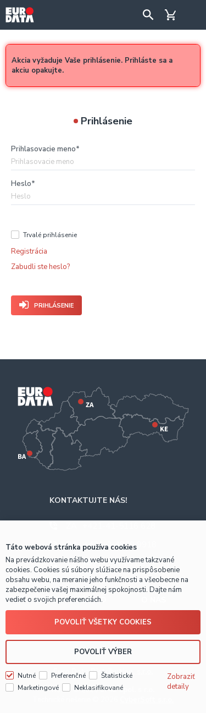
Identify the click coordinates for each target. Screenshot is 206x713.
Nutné (27, 675)
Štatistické (116, 675)
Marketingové (38, 687)
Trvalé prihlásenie (50, 235)
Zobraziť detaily (181, 682)
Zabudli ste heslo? (40, 267)
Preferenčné (68, 675)
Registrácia (29, 251)
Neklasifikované (98, 687)
